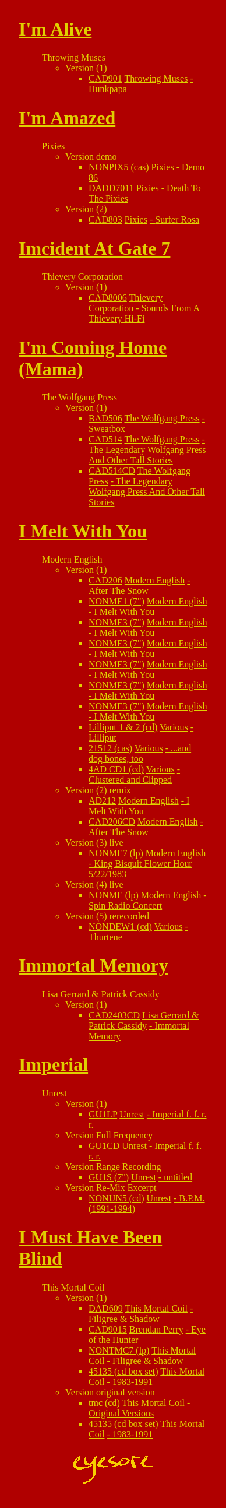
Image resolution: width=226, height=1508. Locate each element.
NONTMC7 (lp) (119, 1350)
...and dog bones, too (140, 753)
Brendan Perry (156, 1329)
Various (174, 727)
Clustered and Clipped (130, 780)
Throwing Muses (156, 78)
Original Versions (121, 1413)
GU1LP (103, 1114)
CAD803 (105, 219)
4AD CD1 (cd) (116, 769)
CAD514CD (112, 471)
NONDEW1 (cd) (120, 926)
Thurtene (105, 937)
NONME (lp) (114, 895)
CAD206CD (112, 822)
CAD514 (105, 439)
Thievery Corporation (126, 303)
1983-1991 (132, 1382)
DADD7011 (111, 188)
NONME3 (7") (116, 622)
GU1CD (104, 1146)
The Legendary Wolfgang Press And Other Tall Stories (147, 455)
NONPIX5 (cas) (119, 167)
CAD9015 (108, 1329)
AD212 (102, 801)
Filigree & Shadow (124, 1319)
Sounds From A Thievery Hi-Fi (144, 313)
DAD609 (106, 1308)
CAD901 (105, 78)
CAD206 (105, 580)
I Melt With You (124, 612)
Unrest (131, 1114)
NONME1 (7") (116, 601)
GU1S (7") (109, 1177)
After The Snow (119, 591)
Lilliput (102, 738)
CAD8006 (108, 298)
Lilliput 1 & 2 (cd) (123, 727)
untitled (178, 1177)
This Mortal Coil (156, 1308)
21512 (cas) (110, 748)
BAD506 (105, 418)
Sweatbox (107, 429)
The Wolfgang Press (162, 418)
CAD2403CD (114, 1015)
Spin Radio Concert (125, 906)
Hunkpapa (108, 89)
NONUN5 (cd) (116, 1198)
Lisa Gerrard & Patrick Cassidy (144, 1020)
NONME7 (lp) (116, 853)
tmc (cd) (104, 1403)
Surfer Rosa (177, 219)
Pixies (162, 167)
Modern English (155, 580)
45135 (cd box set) (123, 1371)
